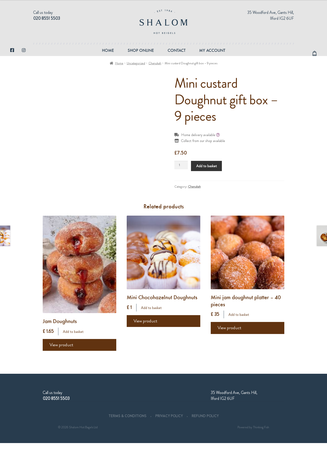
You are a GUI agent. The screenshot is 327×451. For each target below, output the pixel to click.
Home (108, 54)
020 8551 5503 (46, 18)
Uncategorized (136, 71)
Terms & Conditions (127, 423)
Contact (177, 54)
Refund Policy (205, 423)
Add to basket (206, 174)
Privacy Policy (169, 423)
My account (212, 54)
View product (61, 352)
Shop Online (141, 54)
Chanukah (155, 71)
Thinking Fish (261, 435)
